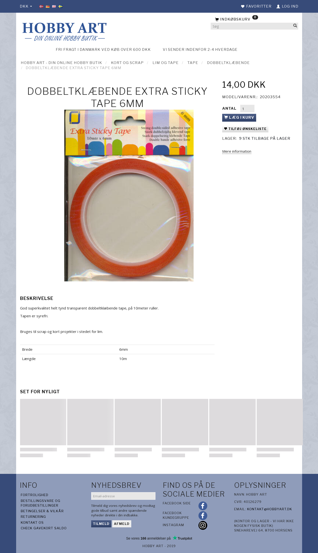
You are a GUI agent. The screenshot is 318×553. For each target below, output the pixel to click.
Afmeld (122, 524)
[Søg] (295, 26)
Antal (230, 108)
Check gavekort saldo (44, 528)
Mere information (236, 151)
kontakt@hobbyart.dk (269, 509)
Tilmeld (101, 524)
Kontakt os (32, 522)
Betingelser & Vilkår (42, 511)
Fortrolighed (34, 495)
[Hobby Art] (64, 31)
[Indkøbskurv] (254, 19)
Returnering (33, 517)
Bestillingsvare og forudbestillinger (40, 503)
